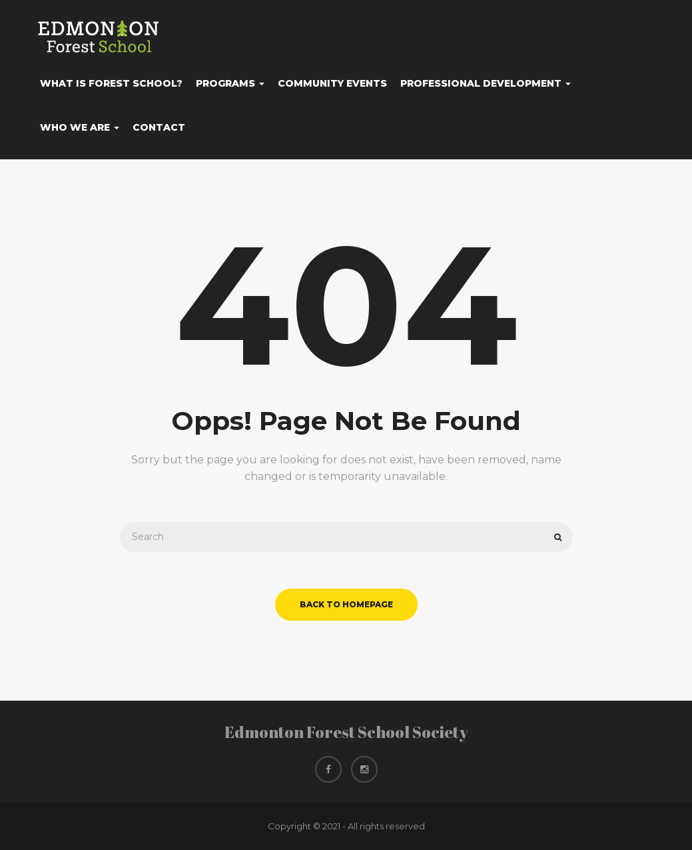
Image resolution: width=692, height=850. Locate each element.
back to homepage (346, 604)
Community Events (332, 83)
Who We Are (79, 127)
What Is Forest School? (111, 83)
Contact (159, 127)
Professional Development (485, 83)
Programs (230, 83)
